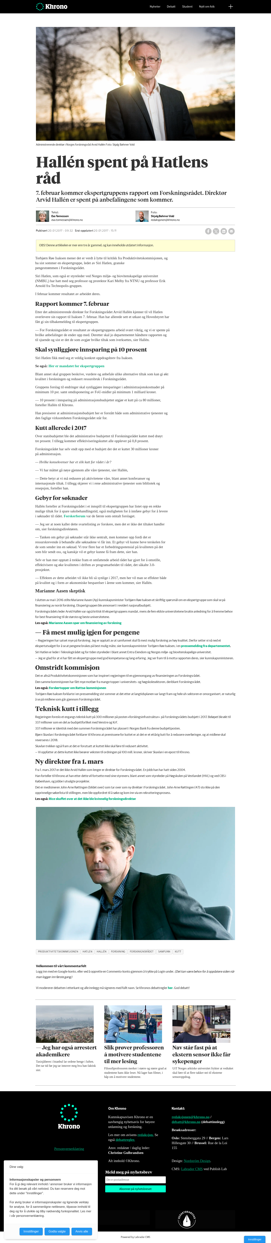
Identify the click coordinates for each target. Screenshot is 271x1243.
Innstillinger (254, 1239)
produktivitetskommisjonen (58, 951)
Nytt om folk (207, 8)
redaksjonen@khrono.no (190, 1117)
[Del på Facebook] (208, 231)
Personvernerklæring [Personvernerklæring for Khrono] (69, 1149)
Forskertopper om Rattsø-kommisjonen (77, 688)
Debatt (171, 8)
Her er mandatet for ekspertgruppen (76, 366)
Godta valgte (57, 1231)
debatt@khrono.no (186, 1122)
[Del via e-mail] (231, 231)
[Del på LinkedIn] (224, 231)
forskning (118, 951)
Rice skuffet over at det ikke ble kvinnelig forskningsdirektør (92, 799)
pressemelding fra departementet (205, 646)
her (170, 988)
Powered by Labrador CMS (135, 1237)
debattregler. (125, 1140)
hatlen (87, 951)
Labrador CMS (192, 1169)
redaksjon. (146, 1135)
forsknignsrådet (142, 951)
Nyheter (155, 8)
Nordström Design (197, 1161)
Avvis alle (81, 1231)
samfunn (164, 951)
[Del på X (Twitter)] (216, 231)
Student (187, 8)
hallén (101, 951)
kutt (178, 951)
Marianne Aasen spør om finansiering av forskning (85, 623)
